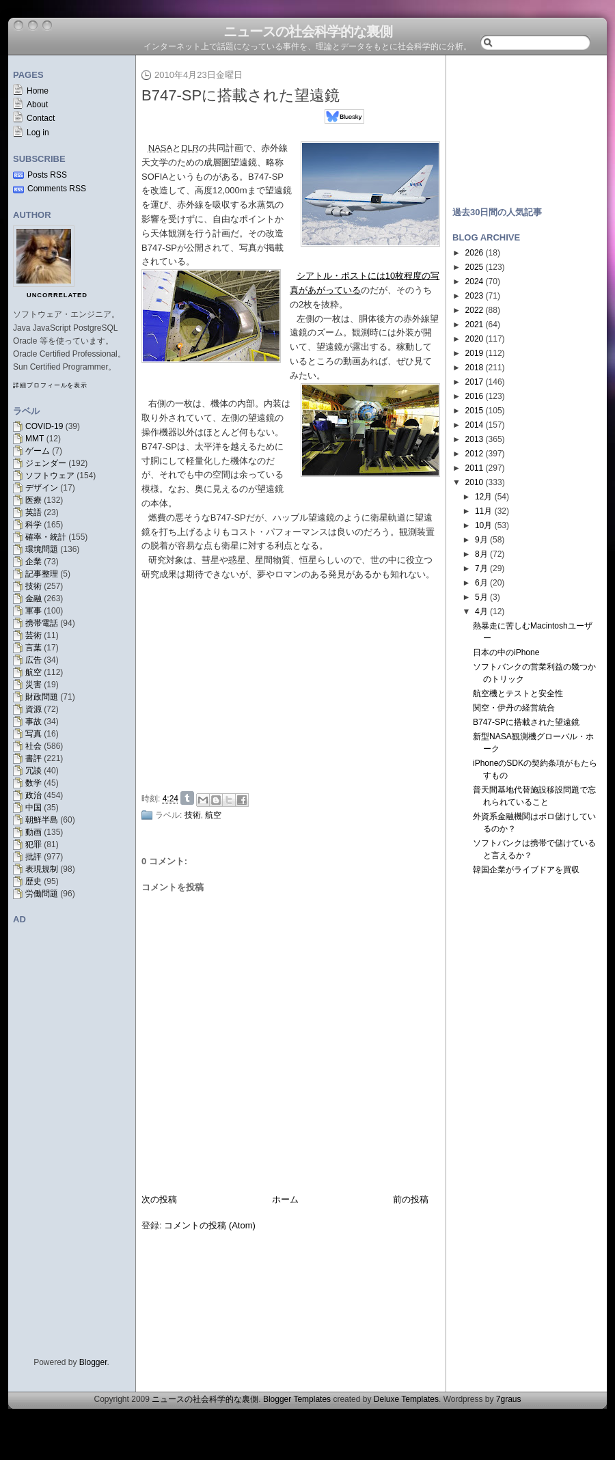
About (37, 104)
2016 (474, 396)
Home (38, 91)
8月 (481, 554)
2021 (474, 324)
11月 (483, 511)
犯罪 (33, 844)
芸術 (33, 635)
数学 (33, 783)
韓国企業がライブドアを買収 (526, 869)
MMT (34, 438)
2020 (474, 339)
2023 (474, 296)
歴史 (33, 881)
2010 (474, 482)
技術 (33, 586)
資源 (33, 709)
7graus (508, 1399)
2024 (474, 281)
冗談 (33, 770)
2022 (474, 310)
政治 (33, 795)
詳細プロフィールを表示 (50, 385)
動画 (33, 832)
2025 (474, 267)
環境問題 (41, 549)
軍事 (33, 611)
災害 (33, 684)
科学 (33, 524)
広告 (33, 660)
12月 (483, 496)
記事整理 (41, 574)
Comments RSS (56, 188)
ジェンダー (45, 463)
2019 (474, 353)
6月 (481, 583)
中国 (33, 807)
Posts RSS (47, 175)
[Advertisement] (294, 684)
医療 (33, 500)
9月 (481, 540)
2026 (474, 253)
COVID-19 (44, 426)
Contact (41, 118)
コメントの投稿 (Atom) (210, 1225)
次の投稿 (159, 1199)
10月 (483, 525)
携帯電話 (41, 623)
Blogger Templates (297, 1399)
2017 (474, 382)
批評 (33, 857)
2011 (474, 468)
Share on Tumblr (187, 798)
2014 (474, 425)
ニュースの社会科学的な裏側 (307, 31)
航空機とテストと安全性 (518, 693)
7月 (481, 568)
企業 (33, 561)
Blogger (93, 1362)
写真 (33, 734)
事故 (33, 721)
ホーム (285, 1199)
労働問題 (41, 893)
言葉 (33, 647)
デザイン (41, 488)
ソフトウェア (49, 475)
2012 (474, 453)
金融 (33, 598)
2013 (474, 439)
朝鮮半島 (41, 820)
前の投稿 (410, 1199)
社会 (33, 746)
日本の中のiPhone (506, 652)
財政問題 (41, 697)
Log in (38, 132)
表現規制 (41, 869)
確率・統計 (45, 537)
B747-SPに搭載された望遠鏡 (240, 95)
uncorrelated (57, 295)
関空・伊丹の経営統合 (514, 708)
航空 (33, 672)
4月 (481, 611)
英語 (33, 512)
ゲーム (37, 451)
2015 (474, 410)
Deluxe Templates (406, 1399)
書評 (33, 758)
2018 (474, 367)
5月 (481, 597)
